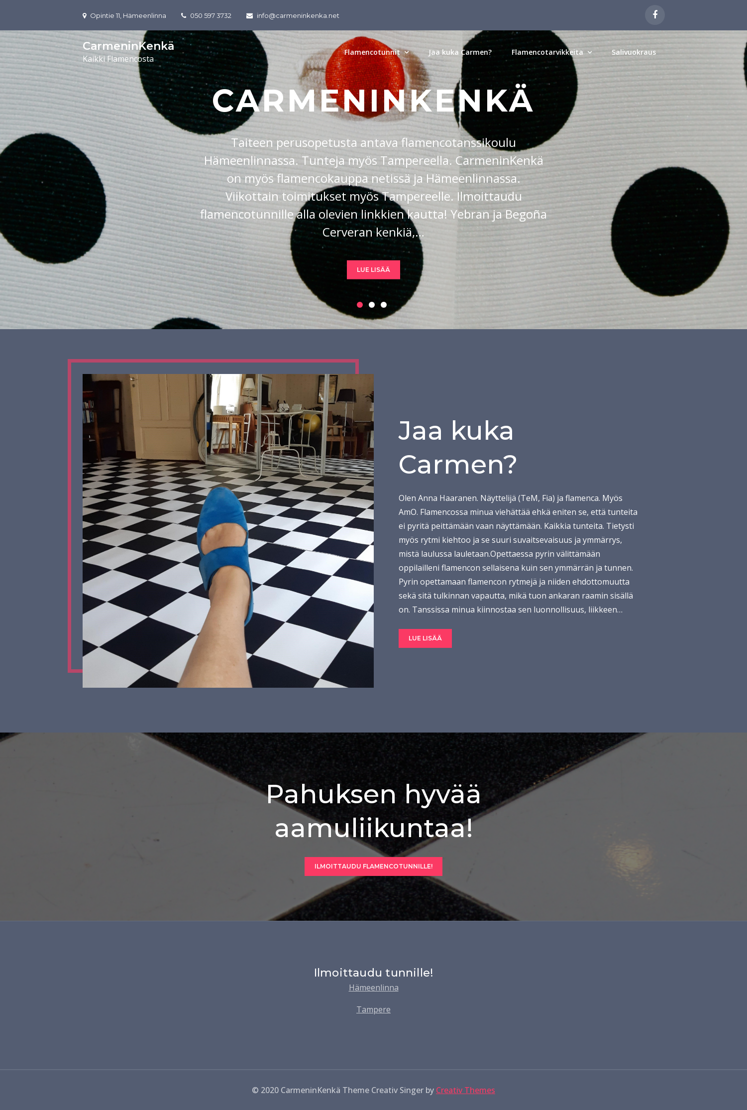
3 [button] (386, 307)
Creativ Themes (465, 1090)
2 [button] (374, 307)
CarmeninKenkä (128, 46)
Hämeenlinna (374, 987)
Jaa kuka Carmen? (460, 52)
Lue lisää (373, 269)
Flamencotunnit (372, 52)
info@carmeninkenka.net (292, 15)
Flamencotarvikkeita (547, 52)
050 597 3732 (206, 15)
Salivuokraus (634, 52)
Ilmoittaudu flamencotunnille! (373, 866)
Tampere (373, 1009)
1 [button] (362, 307)
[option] (373, 179)
